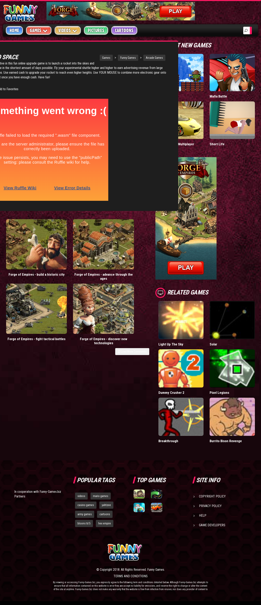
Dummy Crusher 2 (171, 392)
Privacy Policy (210, 506)
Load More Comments (132, 275)
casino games (85, 505)
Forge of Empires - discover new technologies (131, 262)
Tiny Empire (167, 96)
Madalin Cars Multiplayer (176, 144)
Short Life (217, 144)
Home (14, 30)
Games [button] (39, 30)
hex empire (104, 523)
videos (81, 495)
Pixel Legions (219, 392)
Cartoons (124, 30)
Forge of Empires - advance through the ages (58, 262)
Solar (213, 344)
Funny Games (99, 57)
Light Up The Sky (170, 344)
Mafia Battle (218, 96)
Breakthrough (168, 440)
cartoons (105, 514)
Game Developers (212, 525)
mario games (100, 495)
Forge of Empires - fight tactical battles (94, 260)
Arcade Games (125, 57)
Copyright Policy (212, 496)
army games (84, 514)
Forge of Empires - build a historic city (21, 260)
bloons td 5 (84, 523)
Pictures (96, 30)
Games (77, 57)
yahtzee (106, 505)
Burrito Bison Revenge (226, 440)
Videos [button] (67, 30)
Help (202, 515)
